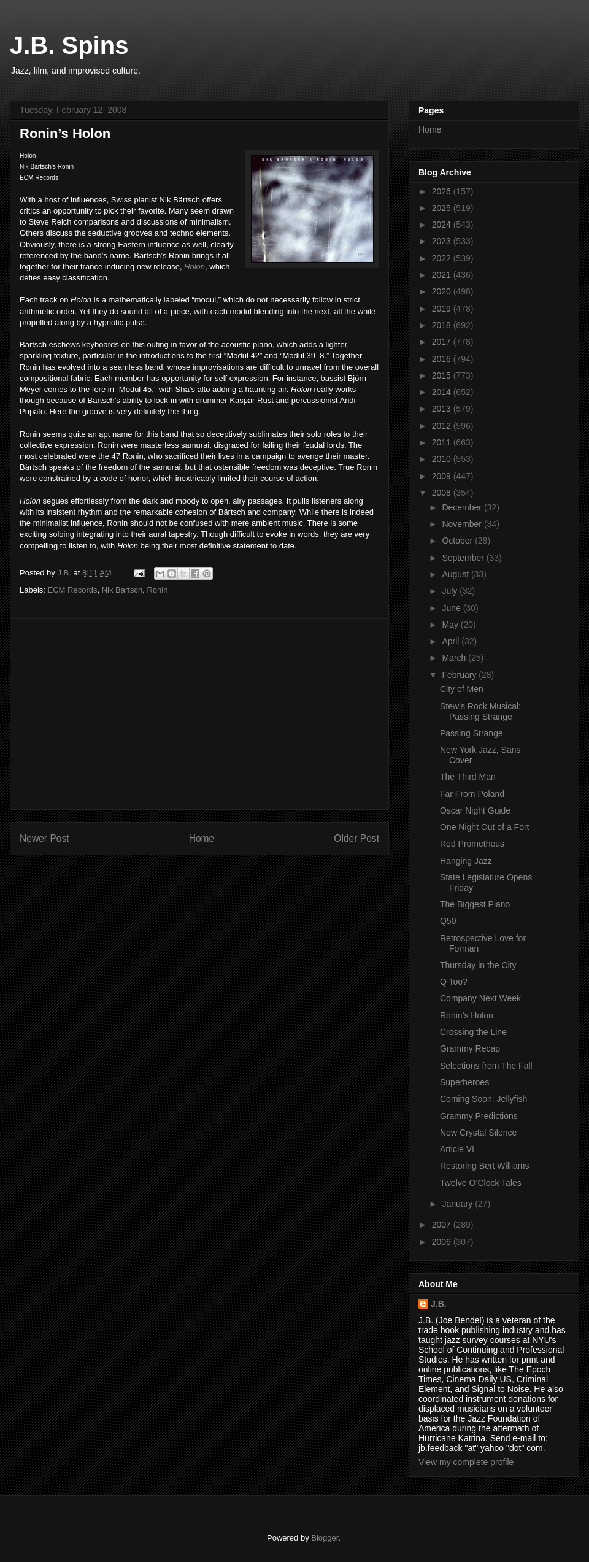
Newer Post (44, 838)
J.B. (439, 1304)
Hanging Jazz (466, 861)
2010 (442, 459)
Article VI (457, 1149)
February (460, 675)
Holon (194, 266)
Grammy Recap (470, 1048)
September (464, 558)
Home (202, 838)
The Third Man (468, 777)
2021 (442, 275)
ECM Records (73, 589)
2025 (442, 208)
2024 (442, 224)
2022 (442, 258)
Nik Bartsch (122, 589)
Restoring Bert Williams (484, 1166)
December (462, 507)
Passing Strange (471, 733)
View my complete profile (466, 1462)
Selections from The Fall (486, 1066)
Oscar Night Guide (475, 810)
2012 (442, 426)
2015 (442, 375)
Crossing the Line (473, 1032)
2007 (442, 1224)
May (451, 624)
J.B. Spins (69, 45)
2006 (442, 1242)
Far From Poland (472, 794)
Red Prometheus (472, 843)
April (451, 641)
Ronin (157, 589)
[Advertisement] (199, 714)
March (455, 658)
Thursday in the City (478, 965)
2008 (442, 493)
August (456, 574)
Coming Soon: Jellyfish (483, 1099)
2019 (442, 309)
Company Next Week (480, 998)
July (451, 591)
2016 (442, 359)
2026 (442, 191)
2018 (442, 325)
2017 (442, 342)
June (452, 608)
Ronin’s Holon (466, 1015)
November (462, 524)
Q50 (448, 921)
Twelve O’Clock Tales (481, 1183)
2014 (442, 392)
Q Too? (454, 982)
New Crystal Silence (478, 1132)
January (458, 1204)
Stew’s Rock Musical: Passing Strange (480, 711)
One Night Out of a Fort (484, 827)
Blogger (324, 1537)
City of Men (461, 689)
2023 (442, 241)
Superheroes (464, 1082)
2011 (442, 442)
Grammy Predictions (479, 1116)
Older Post (356, 838)
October (458, 540)
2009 (442, 476)
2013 (442, 409)
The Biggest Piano (475, 904)
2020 (442, 291)
